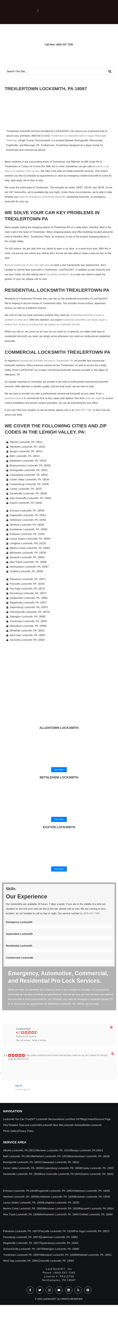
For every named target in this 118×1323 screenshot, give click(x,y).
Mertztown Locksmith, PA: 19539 (61, 1208)
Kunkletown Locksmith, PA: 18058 (56, 1196)
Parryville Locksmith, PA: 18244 (56, 1231)
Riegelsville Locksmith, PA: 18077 (21, 1243)
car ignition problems (57, 274)
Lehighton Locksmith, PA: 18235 (61, 1202)
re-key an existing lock (31, 324)
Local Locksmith (32, 1125)
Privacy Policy (26, 1131)
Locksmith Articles (72, 1125)
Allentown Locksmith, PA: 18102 (53, 1150)
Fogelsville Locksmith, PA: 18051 (55, 1191)
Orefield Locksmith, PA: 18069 (96, 1214)
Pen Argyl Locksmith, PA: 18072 (91, 1231)
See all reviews (23, 1040)
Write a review (39, 1040)
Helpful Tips (16, 1125)
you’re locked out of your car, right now (28, 265)
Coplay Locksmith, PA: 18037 (98, 1168)
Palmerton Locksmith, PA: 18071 (21, 1231)
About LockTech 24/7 (69, 1119)
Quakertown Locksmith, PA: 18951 (59, 1237)
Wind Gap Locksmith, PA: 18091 (21, 1260)
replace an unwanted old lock (64, 324)
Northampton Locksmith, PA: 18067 (59, 1214)
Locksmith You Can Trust (17, 1119)
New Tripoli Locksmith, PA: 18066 (21, 1214)
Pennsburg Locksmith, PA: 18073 (21, 1237)
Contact (90, 1119)
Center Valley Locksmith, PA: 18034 (23, 1168)
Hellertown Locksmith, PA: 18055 (91, 1191)
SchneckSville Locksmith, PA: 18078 (23, 1249)
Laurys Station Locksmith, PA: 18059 (23, 1202)
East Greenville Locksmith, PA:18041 (60, 1174)
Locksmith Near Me (52, 1125)
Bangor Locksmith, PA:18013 (87, 1150)
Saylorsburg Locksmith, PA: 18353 (59, 1243)
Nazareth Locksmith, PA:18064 (96, 1208)
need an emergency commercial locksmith (42, 197)
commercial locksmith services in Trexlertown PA (46, 360)
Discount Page (102, 1119)
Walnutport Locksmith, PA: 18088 (58, 1255)
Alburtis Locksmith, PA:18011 (19, 1150)
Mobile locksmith (92, 1125)
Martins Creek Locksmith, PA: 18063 (23, 1208)
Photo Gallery (10, 1131)
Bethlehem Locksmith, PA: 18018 (50, 1156)
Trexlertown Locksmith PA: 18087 (21, 1255)
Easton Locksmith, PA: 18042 (97, 1174)
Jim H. (18, 1085)
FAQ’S (6, 1125)
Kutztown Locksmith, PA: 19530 (92, 1196)
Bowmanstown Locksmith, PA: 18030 (89, 1156)
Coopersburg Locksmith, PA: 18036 (62, 1168)
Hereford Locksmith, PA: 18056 (20, 1196)
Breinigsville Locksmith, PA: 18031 (22, 1162)
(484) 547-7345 (82, 410)
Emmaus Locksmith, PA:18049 (20, 1191)
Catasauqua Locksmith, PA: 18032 (60, 1162)
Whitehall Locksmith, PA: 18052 (94, 1255)
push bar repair (93, 398)
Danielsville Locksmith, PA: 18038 (21, 1174)
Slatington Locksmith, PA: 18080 (61, 1249)
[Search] (110, 71)
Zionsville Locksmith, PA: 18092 (56, 1260)
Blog (83, 1119)
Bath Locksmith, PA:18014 (17, 1156)
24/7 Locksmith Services (44, 1119)
